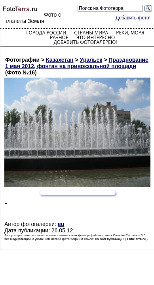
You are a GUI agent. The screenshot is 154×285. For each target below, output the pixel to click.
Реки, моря (130, 32)
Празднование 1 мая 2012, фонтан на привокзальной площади (76, 63)
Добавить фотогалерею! (85, 42)
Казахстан (60, 60)
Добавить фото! (133, 18)
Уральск (91, 60)
